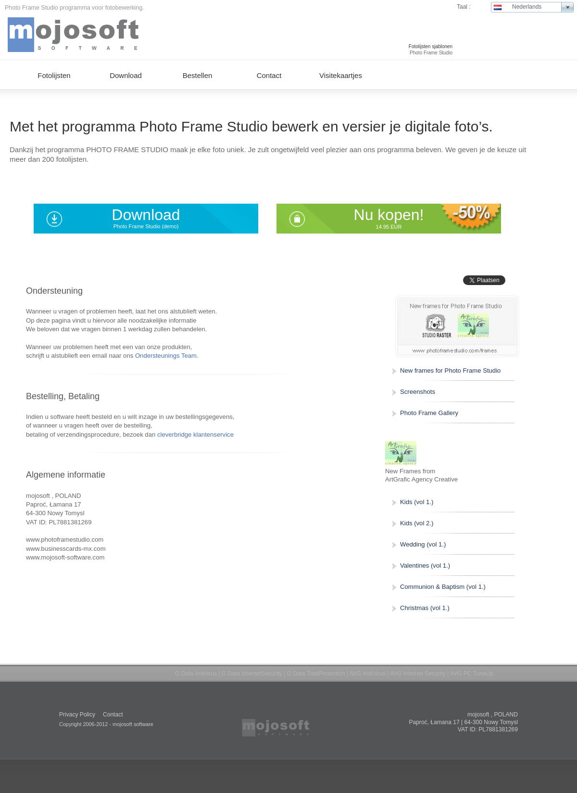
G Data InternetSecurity (252, 673)
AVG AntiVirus (368, 673)
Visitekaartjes (340, 75)
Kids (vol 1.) (416, 502)
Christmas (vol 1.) (425, 607)
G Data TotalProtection (316, 673)
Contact (269, 75)
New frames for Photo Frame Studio (450, 370)
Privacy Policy (77, 714)
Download (146, 214)
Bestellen (198, 75)
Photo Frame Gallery (429, 412)
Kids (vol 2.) (416, 523)
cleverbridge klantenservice (195, 434)
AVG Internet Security (418, 673)
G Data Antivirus (196, 673)
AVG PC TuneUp (471, 673)
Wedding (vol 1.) (423, 544)
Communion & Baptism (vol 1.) (443, 586)
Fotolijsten (54, 75)
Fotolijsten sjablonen (430, 46)
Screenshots (417, 391)
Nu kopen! (389, 214)
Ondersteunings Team (166, 355)
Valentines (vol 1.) (425, 565)
